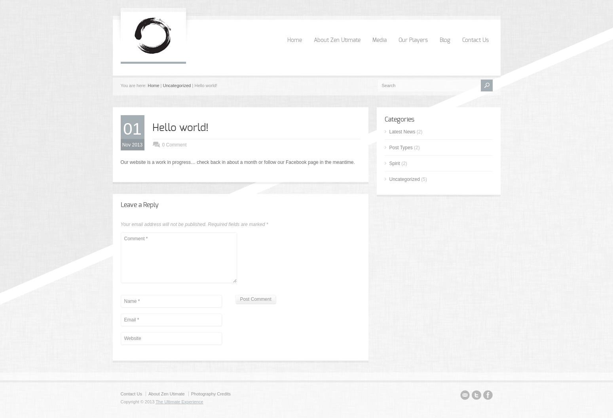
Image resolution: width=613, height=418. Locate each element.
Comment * (179, 257)
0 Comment (174, 145)
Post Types (401, 147)
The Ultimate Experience (179, 401)
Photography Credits (211, 393)
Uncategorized (177, 85)
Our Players (413, 40)
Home (294, 40)
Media (379, 40)
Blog (445, 40)
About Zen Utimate (337, 40)
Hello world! (180, 128)
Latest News (402, 132)
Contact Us (475, 40)
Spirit (394, 163)
